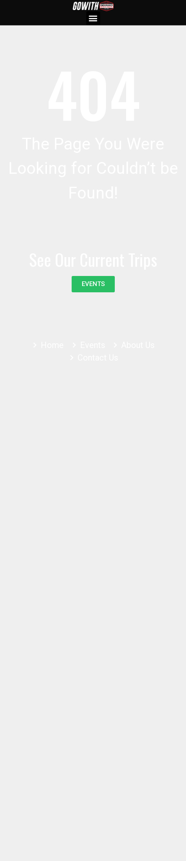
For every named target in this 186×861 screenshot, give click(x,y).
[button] (93, 18)
